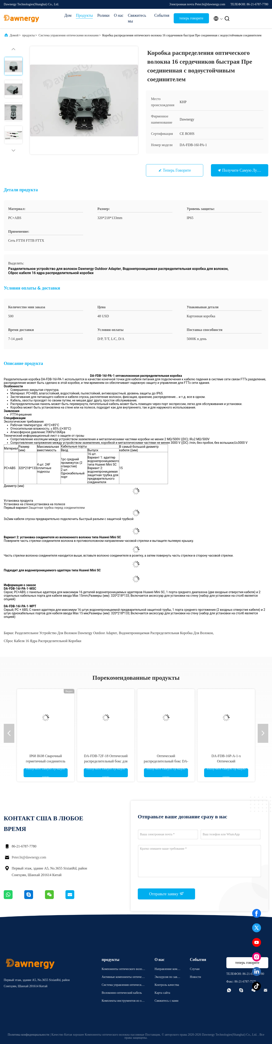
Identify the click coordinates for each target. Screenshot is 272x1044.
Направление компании (167, 969)
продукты (28, 35)
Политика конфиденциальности (28, 1034)
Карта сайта (162, 992)
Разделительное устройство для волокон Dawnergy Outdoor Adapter (66, 633)
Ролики (103, 15)
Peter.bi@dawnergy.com (29, 857)
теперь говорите (191, 18)
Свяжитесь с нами (166, 1000)
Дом (67, 15)
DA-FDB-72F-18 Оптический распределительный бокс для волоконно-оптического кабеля (106, 761)
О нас (118, 15)
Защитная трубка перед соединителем (57, 507)
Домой (14, 35)
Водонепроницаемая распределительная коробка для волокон (166, 633)
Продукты (84, 15)
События (161, 15)
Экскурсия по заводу (167, 977)
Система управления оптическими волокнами (69, 35)
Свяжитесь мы (137, 18)
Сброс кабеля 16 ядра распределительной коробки (42, 641)
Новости (195, 977)
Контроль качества (167, 984)
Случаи (194, 969)
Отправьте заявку (166, 893)
